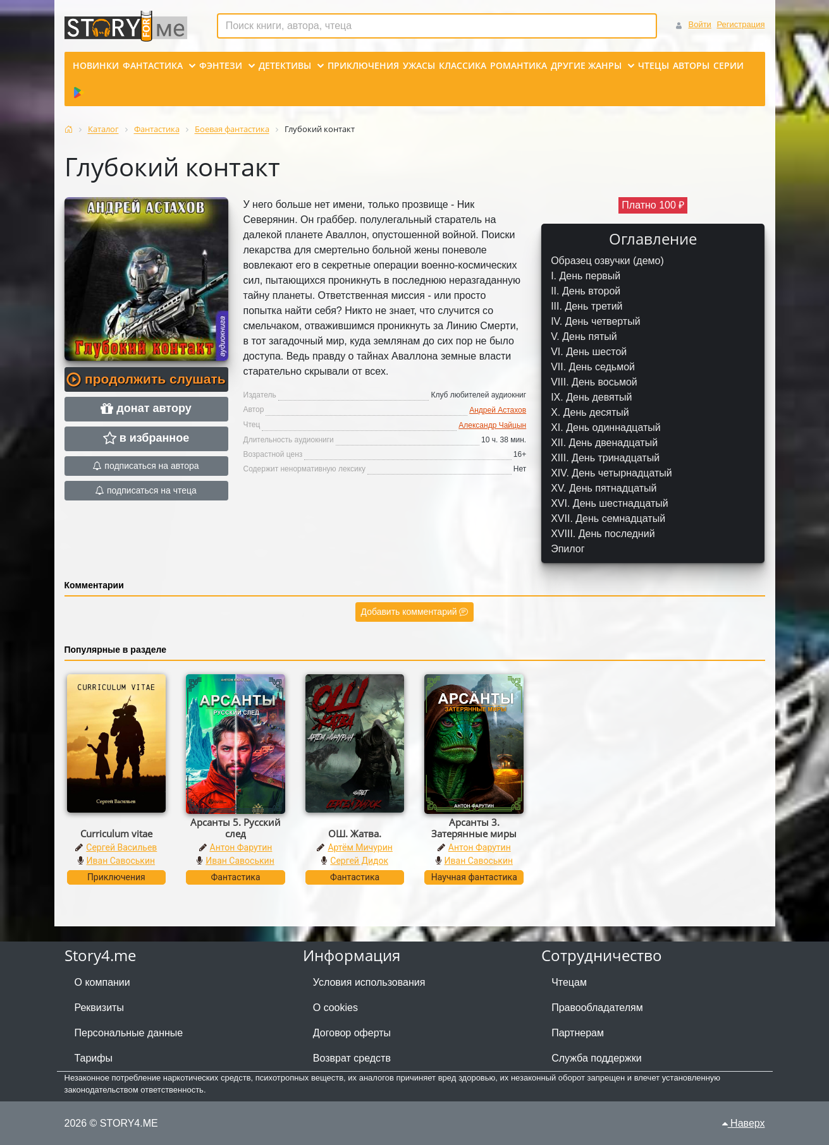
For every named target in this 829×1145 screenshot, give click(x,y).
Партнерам (577, 1032)
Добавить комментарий (415, 612)
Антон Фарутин (241, 847)
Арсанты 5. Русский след (235, 828)
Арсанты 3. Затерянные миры (474, 828)
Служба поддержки (596, 1058)
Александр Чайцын (492, 425)
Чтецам (569, 982)
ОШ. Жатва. (354, 833)
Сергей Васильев (121, 847)
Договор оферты (352, 1032)
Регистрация (741, 24)
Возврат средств (352, 1058)
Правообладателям (597, 1007)
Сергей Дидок (359, 861)
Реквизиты (99, 1007)
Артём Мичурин (360, 847)
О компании (102, 982)
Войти (699, 24)
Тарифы (94, 1058)
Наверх (743, 1123)
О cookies (335, 1007)
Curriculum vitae (116, 833)
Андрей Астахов (497, 410)
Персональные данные (129, 1032)
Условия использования (369, 982)
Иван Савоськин (121, 861)
